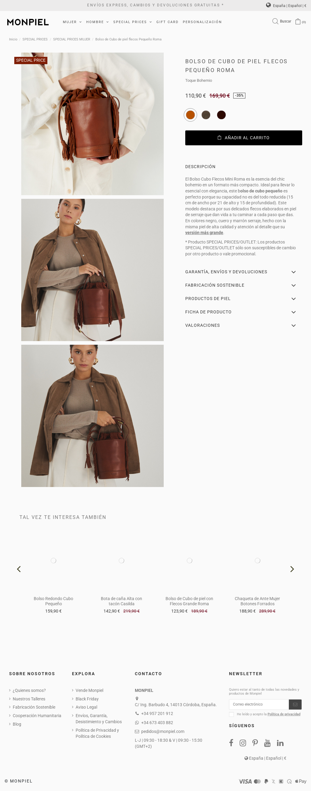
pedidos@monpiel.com (162, 731)
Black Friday (87, 698)
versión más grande (204, 232)
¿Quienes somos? (29, 690)
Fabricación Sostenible (34, 707)
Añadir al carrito (244, 137)
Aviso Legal (86, 707)
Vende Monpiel (89, 690)
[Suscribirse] (295, 705)
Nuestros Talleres (29, 698)
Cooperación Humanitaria (37, 715)
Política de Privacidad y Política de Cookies (97, 733)
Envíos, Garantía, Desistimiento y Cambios (99, 718)
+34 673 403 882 (157, 722)
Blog (17, 724)
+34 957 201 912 (157, 713)
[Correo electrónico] (259, 705)
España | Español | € (286, 6)
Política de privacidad (284, 715)
